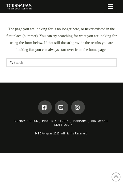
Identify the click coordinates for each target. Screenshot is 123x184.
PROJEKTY (49, 121)
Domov (19, 121)
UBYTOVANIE (100, 121)
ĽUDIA (64, 121)
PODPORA (80, 121)
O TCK (33, 121)
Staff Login (63, 125)
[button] (110, 7)
